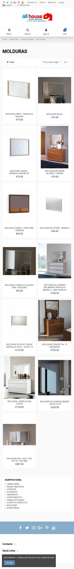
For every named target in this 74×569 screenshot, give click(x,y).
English (8, 5)
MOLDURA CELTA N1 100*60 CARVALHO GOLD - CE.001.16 (19, 345)
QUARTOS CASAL (13, 480)
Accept (9, 563)
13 (66, 62)
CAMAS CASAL (13, 484)
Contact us (32, 3)
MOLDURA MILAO (55, 114)
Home (61, 3)
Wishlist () (23, 5)
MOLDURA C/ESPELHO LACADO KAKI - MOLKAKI (19, 286)
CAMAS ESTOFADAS (15, 500)
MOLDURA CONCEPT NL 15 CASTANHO (54, 345)
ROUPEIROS (12, 492)
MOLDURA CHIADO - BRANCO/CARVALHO (19, 172)
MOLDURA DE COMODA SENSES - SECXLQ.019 (54, 402)
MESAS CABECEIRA (15, 487)
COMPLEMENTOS (14, 497)
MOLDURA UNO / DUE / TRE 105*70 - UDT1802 (19, 459)
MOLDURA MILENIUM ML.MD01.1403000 (54, 172)
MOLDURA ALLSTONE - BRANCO (55, 228)
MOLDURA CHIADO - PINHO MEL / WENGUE (19, 229)
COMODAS (11, 489)
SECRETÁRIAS (13, 508)
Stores (43, 3)
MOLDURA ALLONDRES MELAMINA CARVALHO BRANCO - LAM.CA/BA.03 (54, 287)
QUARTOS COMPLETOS (17, 503)
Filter (10, 62)
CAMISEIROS (12, 495)
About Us (52, 3)
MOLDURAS (12, 505)
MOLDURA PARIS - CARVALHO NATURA (19, 115)
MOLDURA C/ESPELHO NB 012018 (19, 402)
